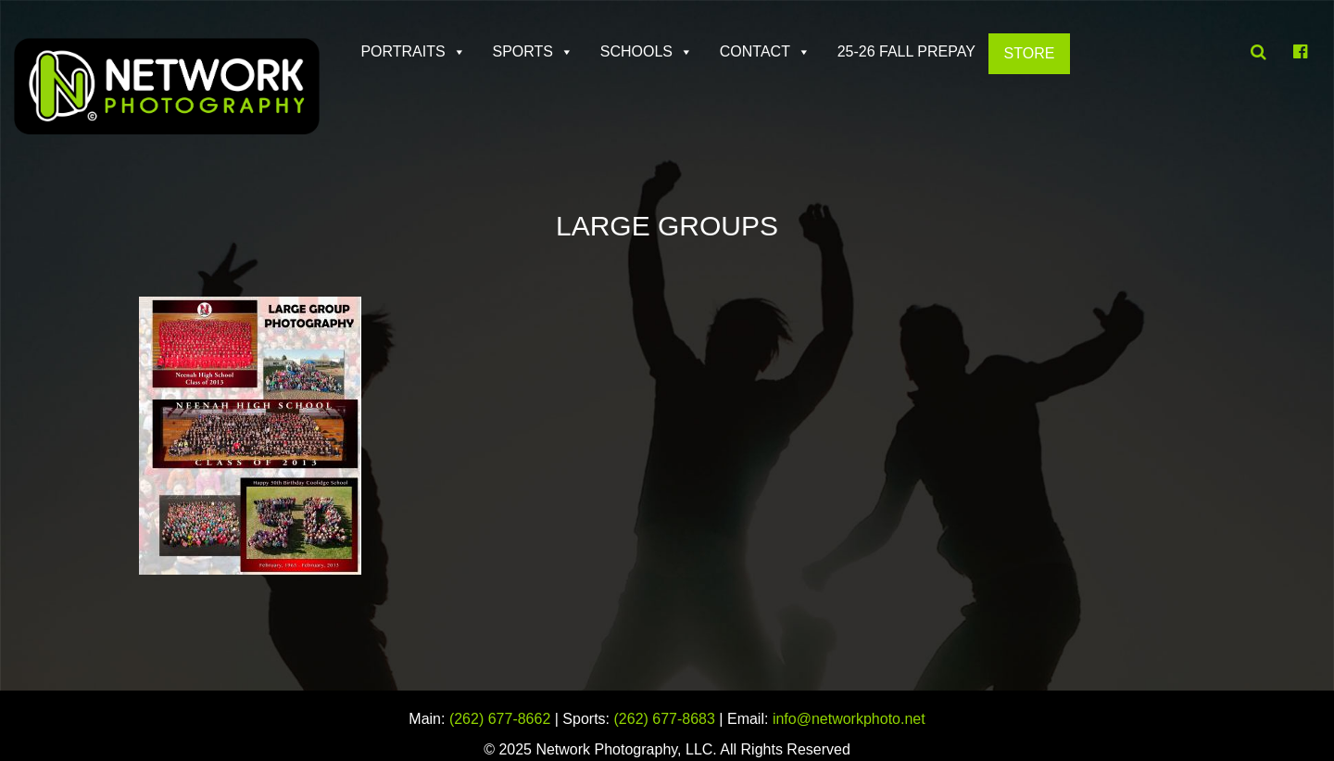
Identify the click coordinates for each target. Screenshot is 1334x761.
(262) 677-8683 (664, 719)
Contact (755, 51)
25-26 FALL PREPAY (906, 51)
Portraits (402, 51)
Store (1029, 53)
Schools (636, 51)
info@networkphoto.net (849, 719)
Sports (522, 51)
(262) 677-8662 (499, 719)
